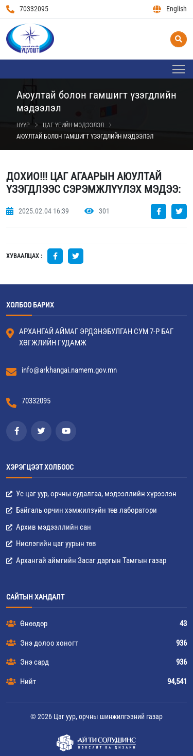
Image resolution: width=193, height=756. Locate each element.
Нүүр (23, 125)
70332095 (27, 9)
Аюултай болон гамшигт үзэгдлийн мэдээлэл (84, 136)
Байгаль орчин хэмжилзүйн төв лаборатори (81, 510)
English (170, 9)
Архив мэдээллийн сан (48, 527)
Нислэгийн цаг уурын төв (51, 543)
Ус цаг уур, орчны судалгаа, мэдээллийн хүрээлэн (91, 493)
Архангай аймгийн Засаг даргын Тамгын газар (86, 560)
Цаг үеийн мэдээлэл (73, 125)
